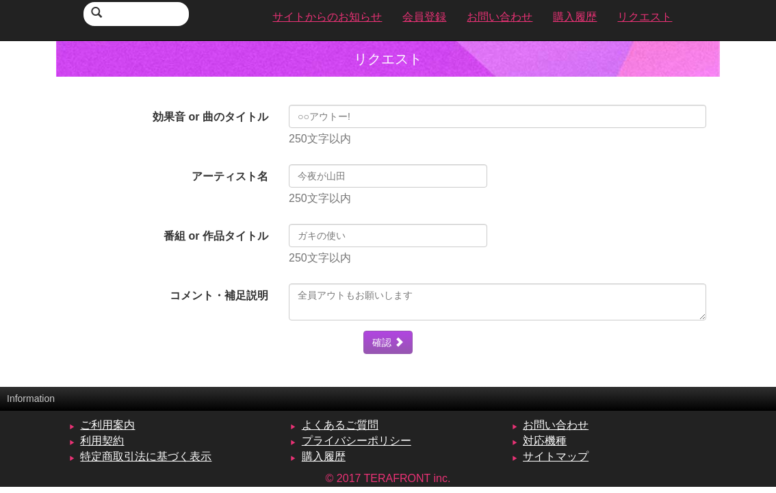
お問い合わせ (556, 425)
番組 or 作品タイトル (216, 236)
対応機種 (545, 440)
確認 (388, 342)
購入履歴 (324, 456)
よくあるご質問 (340, 425)
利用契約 (102, 440)
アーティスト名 (230, 176)
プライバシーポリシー (356, 440)
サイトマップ (556, 456)
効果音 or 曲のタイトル (210, 117)
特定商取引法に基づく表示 (145, 456)
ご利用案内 (107, 425)
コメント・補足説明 (219, 295)
